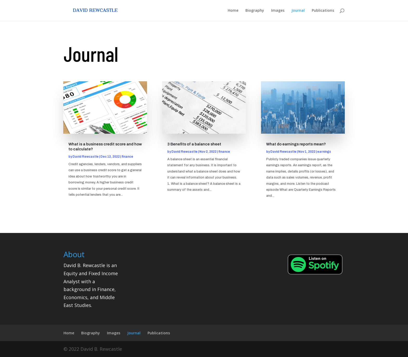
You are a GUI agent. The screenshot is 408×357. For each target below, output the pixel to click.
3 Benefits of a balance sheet (194, 144)
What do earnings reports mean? (296, 144)
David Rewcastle (86, 156)
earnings (324, 151)
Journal (298, 11)
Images (277, 11)
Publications (323, 11)
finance (127, 156)
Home (233, 11)
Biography (254, 11)
